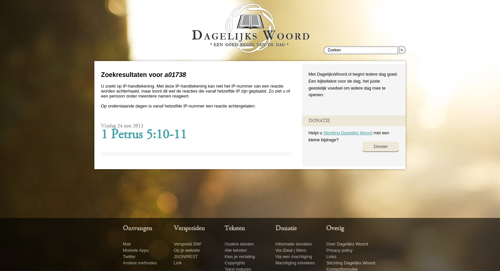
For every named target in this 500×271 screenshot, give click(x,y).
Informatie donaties (293, 243)
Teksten (235, 228)
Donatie (286, 228)
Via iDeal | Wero (290, 250)
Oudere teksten (239, 243)
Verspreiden (189, 228)
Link (178, 262)
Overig (335, 228)
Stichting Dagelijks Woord (347, 132)
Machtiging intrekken (295, 262)
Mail (127, 243)
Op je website (187, 250)
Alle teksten (236, 250)
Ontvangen (137, 228)
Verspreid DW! (188, 243)
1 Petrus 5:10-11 (144, 135)
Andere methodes (140, 262)
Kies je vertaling (240, 256)
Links (331, 256)
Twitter (129, 256)
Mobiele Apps (136, 250)
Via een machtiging (293, 256)
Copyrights (235, 262)
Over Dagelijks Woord (347, 243)
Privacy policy (339, 250)
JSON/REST (186, 256)
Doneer (381, 146)
